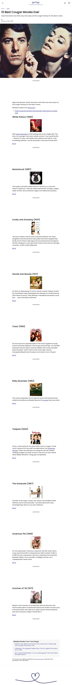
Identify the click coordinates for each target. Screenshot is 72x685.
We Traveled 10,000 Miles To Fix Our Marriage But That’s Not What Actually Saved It (36, 653)
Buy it (14, 144)
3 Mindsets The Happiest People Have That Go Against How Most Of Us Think (36, 649)
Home (2, 8)
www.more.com (39, 659)
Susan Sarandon (22, 134)
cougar (45, 400)
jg (1, 19)
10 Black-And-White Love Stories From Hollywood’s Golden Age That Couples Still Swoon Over (35, 644)
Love (8, 8)
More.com (31, 108)
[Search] (64, 2)
